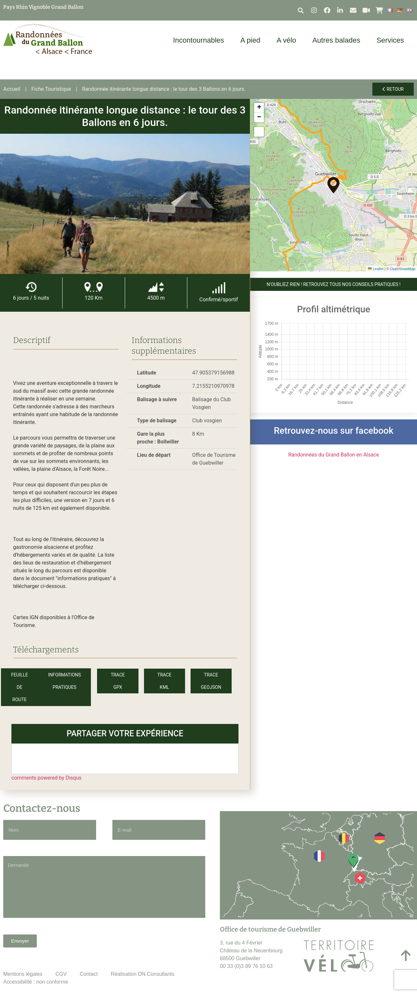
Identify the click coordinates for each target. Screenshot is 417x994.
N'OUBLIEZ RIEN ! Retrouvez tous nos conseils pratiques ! (334, 284)
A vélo (288, 40)
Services (392, 40)
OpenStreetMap (402, 269)
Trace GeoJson (211, 681)
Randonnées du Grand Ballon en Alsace (333, 455)
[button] (300, 10)
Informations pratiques (64, 681)
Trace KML (164, 681)
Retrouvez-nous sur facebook (333, 430)
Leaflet (375, 269)
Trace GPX (118, 681)
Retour (393, 89)
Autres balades (338, 40)
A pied (252, 40)
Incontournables (200, 40)
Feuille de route (19, 687)
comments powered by (46, 778)
